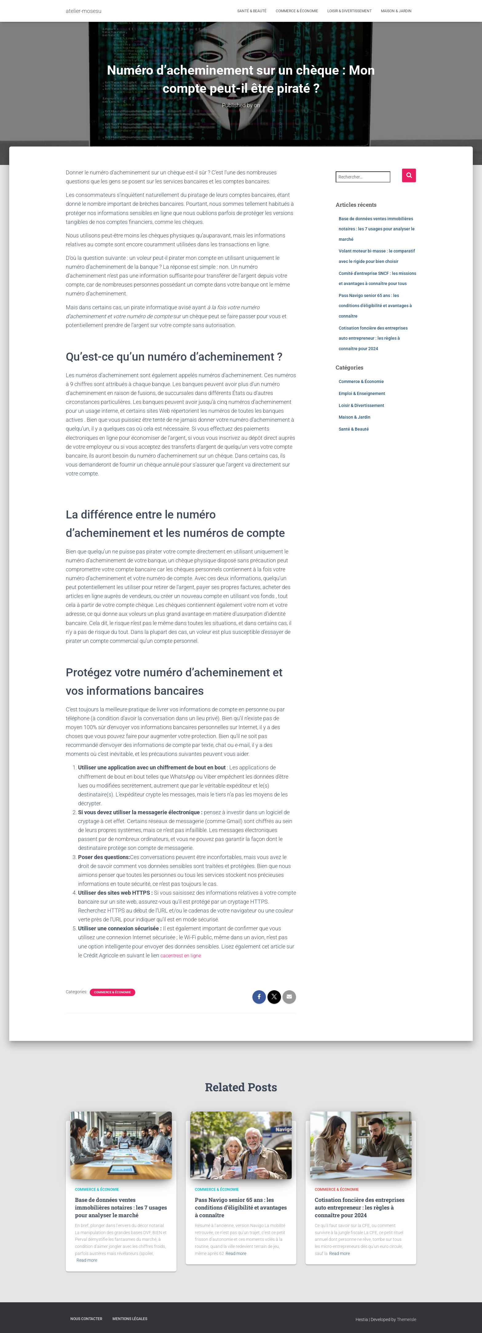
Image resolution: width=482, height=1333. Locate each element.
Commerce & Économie (297, 11)
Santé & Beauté (252, 11)
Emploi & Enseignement (362, 393)
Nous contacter (86, 1318)
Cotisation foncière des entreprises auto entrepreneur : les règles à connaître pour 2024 (373, 338)
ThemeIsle (406, 1319)
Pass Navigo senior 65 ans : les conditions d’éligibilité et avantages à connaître (375, 305)
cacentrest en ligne (183, 955)
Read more (87, 1260)
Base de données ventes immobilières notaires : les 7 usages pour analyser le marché (377, 228)
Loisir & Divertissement (349, 11)
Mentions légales (130, 1318)
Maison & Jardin (396, 11)
